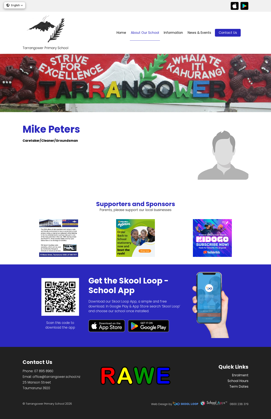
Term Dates (238, 386)
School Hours (238, 381)
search (246, 33)
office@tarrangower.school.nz (56, 376)
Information (173, 32)
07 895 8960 (43, 371)
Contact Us (228, 32)
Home (121, 32)
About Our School (145, 32)
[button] (14, 5)
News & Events (199, 32)
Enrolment (240, 375)
